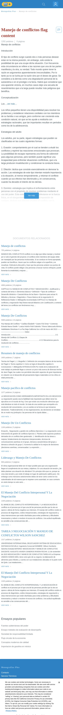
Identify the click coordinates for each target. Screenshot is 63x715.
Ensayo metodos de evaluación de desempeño (21, 630)
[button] (59, 33)
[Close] (59, 689)
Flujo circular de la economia (13, 638)
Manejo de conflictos (27, 11)
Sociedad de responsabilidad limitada (17, 634)
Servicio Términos (8, 676)
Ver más (31, 196)
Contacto (5, 673)
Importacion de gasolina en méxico (16, 646)
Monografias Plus (8, 11)
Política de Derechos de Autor (14, 683)
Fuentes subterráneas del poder (14, 626)
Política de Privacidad (10, 679)
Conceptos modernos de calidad (15, 642)
